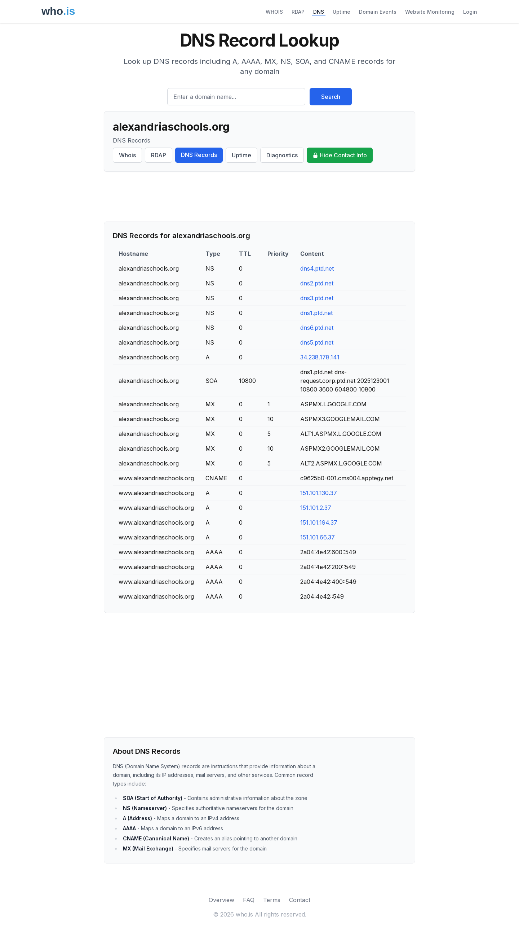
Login (470, 12)
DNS (318, 12)
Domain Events (377, 12)
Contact (299, 900)
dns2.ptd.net (316, 283)
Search (330, 96)
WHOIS (274, 12)
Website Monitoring (429, 12)
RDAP (298, 12)
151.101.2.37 (315, 507)
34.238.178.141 (320, 357)
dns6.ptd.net (316, 327)
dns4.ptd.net (317, 268)
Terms (271, 900)
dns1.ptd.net (316, 312)
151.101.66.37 (317, 537)
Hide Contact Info (339, 155)
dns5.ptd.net (316, 342)
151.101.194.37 (318, 522)
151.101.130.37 (318, 493)
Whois (127, 155)
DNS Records (199, 154)
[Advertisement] (259, 196)
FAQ (248, 900)
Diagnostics (282, 155)
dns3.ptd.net (316, 298)
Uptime (341, 12)
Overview (221, 900)
